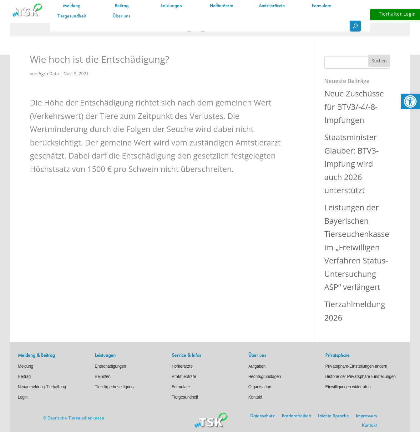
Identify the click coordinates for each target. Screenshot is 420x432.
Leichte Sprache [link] (333, 416)
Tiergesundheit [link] (71, 16)
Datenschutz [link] (262, 416)
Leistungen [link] (171, 5)
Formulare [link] (321, 5)
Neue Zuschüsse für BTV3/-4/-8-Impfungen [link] (354, 106)
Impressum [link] (366, 416)
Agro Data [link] (48, 73)
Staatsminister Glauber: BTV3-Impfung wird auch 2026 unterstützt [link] (351, 163)
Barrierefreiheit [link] (296, 416)
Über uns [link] (121, 16)
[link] (410, 101)
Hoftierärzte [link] (221, 5)
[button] (379, 61)
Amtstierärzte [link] (272, 5)
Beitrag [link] (122, 5)
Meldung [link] (71, 5)
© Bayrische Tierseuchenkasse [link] (73, 418)
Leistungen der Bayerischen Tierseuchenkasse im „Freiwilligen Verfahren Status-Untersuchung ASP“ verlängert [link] (356, 247)
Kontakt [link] (369, 425)
